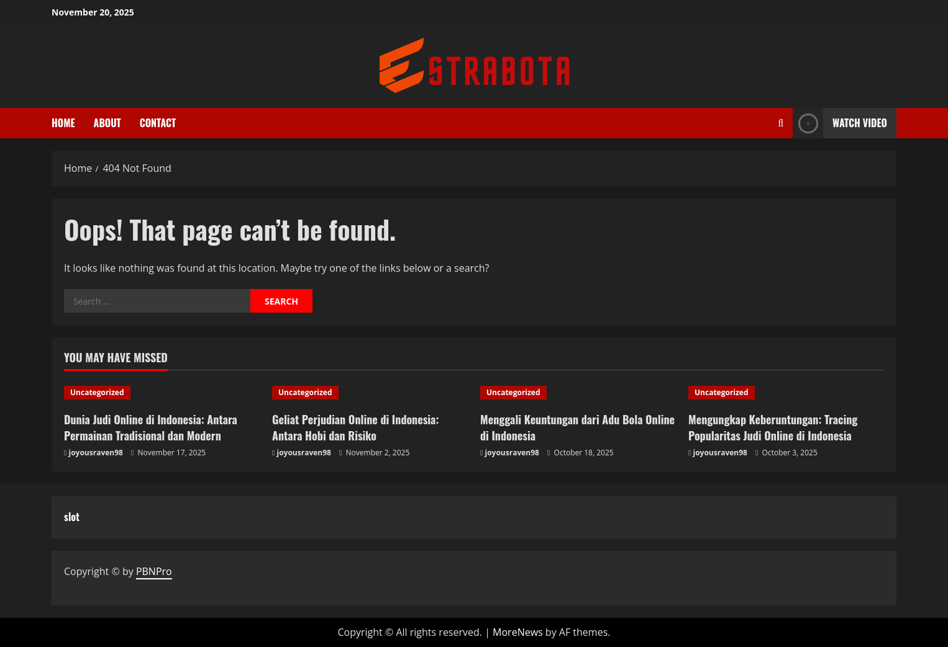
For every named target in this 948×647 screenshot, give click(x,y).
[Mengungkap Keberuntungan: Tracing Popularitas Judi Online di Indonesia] (786, 393)
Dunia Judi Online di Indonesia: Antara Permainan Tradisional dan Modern (150, 427)
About (107, 122)
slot (72, 516)
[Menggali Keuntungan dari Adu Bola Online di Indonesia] (578, 393)
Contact (158, 122)
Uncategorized (97, 392)
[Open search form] (780, 123)
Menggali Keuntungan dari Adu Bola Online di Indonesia (577, 427)
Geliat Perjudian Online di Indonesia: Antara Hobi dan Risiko (355, 427)
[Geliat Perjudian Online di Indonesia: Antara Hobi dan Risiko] (370, 393)
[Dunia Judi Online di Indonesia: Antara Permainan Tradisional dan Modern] (162, 393)
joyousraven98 (96, 452)
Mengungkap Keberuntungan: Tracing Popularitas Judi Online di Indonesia (772, 427)
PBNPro (154, 571)
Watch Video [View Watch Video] (840, 123)
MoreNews (518, 632)
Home (63, 122)
